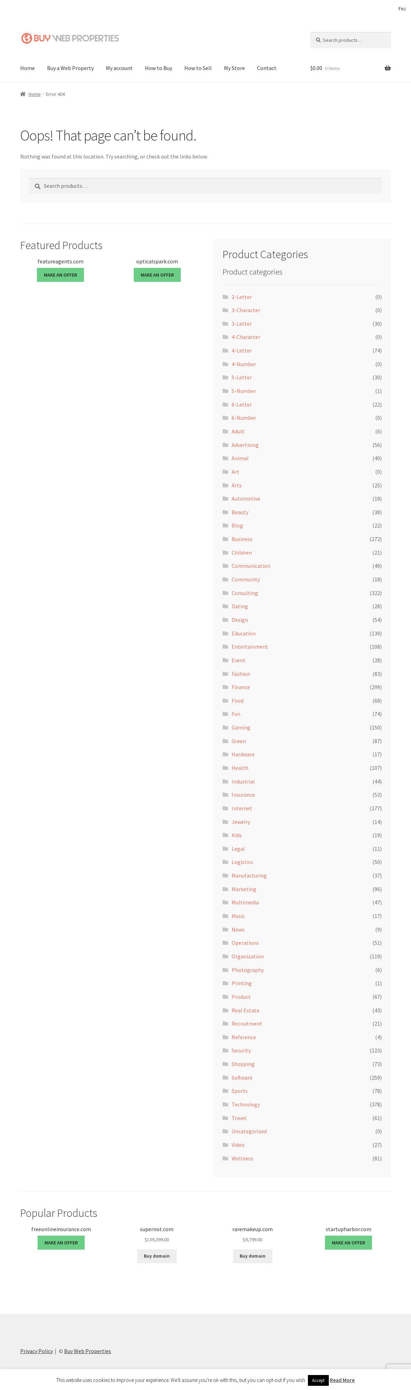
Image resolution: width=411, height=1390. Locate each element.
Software (242, 1077)
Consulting (245, 592)
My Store (234, 67)
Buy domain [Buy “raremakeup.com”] (252, 1256)
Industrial (243, 781)
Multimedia (245, 902)
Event (239, 660)
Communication (251, 565)
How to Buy (158, 67)
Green (239, 741)
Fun (236, 713)
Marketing (244, 889)
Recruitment (247, 1023)
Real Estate (245, 1010)
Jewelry (241, 821)
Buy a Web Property (70, 67)
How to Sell (198, 67)
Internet (242, 808)
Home (27, 67)
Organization (248, 956)
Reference (244, 1037)
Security (241, 1050)
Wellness (242, 1158)
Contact (267, 67)
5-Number (244, 390)
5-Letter (242, 377)
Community (246, 579)
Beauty (240, 512)
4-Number (244, 364)
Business (242, 538)
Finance (241, 687)
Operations (245, 942)
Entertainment (250, 646)
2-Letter (242, 296)
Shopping (243, 1063)
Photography (248, 969)
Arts (237, 485)
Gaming (241, 727)
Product (241, 996)
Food (237, 700)
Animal (240, 458)
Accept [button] (318, 1380)
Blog (237, 525)
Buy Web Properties (87, 1350)
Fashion (241, 673)
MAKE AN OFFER (60, 275)
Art (235, 471)
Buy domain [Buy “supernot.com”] (157, 1256)
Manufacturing (249, 875)
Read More (342, 1380)
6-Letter (242, 404)
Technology (246, 1104)
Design (240, 619)
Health (240, 767)
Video (238, 1144)
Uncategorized (249, 1131)
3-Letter (242, 323)
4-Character (246, 336)
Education (244, 633)
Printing (242, 983)
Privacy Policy (36, 1350)
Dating (240, 606)
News (238, 929)
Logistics (242, 861)
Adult (238, 431)
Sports (240, 1090)
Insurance (243, 794)
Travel (239, 1117)
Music (238, 915)
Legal (238, 848)
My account (119, 67)
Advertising (245, 444)
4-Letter (242, 350)
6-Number (244, 417)
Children (242, 552)
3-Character (246, 310)
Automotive (246, 498)
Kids (237, 835)
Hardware (243, 754)
